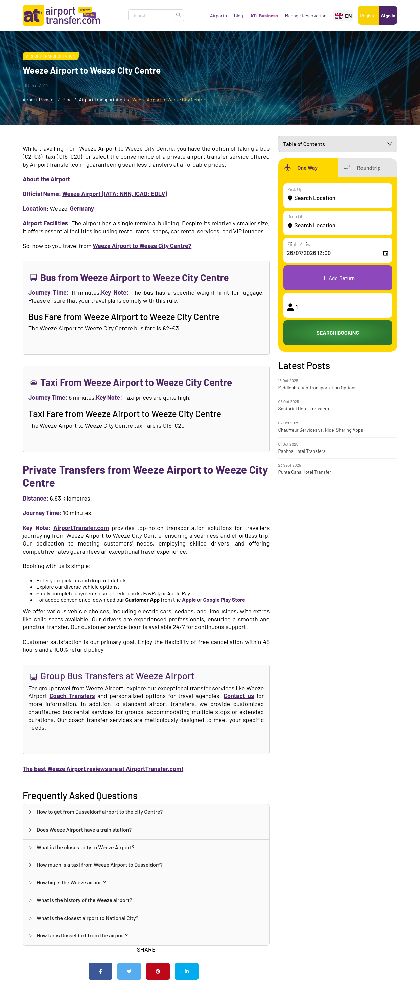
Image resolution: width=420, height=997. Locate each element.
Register (368, 15)
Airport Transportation (50, 56)
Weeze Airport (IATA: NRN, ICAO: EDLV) (114, 194)
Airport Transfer (39, 99)
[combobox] (147, 15)
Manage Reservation (306, 15)
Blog (238, 15)
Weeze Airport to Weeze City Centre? (142, 245)
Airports (218, 15)
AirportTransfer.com (81, 527)
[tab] (146, 812)
